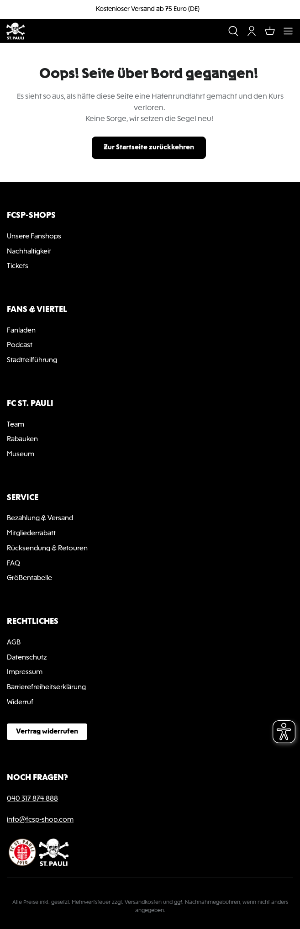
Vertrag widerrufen (47, 731)
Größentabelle (29, 578)
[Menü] (288, 31)
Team (15, 425)
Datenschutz (27, 658)
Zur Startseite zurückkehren (149, 147)
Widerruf (20, 702)
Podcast (19, 345)
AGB (14, 642)
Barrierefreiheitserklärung (46, 687)
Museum (20, 454)
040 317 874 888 (32, 799)
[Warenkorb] (270, 31)
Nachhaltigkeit (29, 251)
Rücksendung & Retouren (47, 548)
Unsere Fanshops (34, 236)
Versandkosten (143, 902)
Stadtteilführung (32, 360)
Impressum (24, 672)
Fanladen (21, 330)
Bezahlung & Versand (40, 518)
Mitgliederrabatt (31, 533)
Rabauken (22, 439)
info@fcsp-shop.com (40, 820)
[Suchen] (233, 31)
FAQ (13, 563)
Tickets (17, 266)
